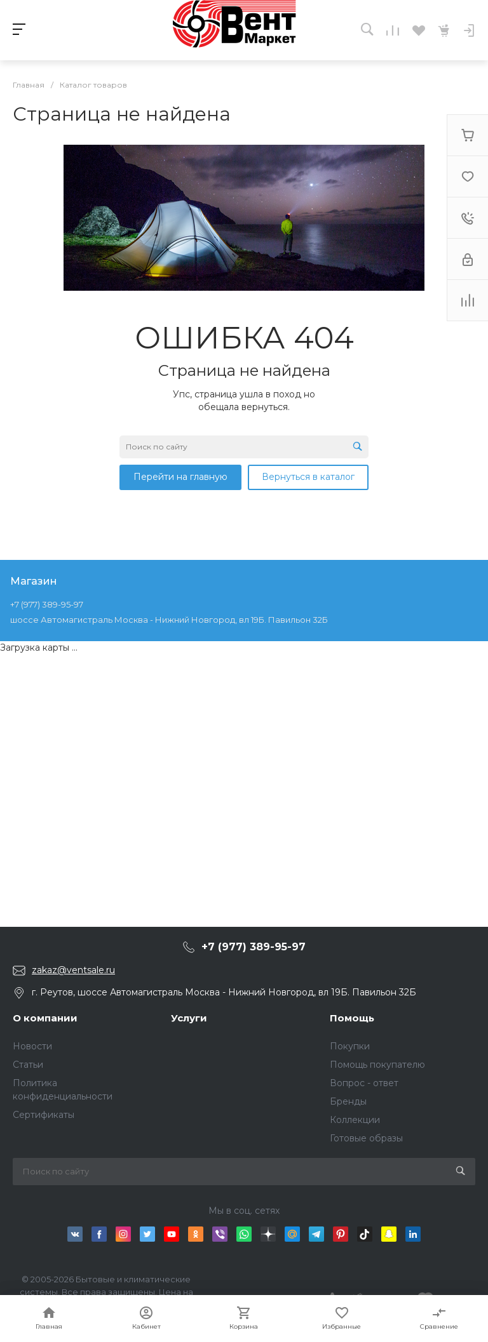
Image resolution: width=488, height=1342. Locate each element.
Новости (32, 1046)
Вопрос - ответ (364, 1083)
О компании (45, 1018)
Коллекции (355, 1120)
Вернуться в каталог (308, 476)
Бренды (348, 1101)
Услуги (189, 1018)
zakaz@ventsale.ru (73, 970)
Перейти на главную (180, 476)
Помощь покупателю (377, 1064)
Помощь (352, 1018)
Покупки (350, 1046)
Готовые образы (366, 1138)
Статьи (28, 1064)
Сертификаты (43, 1114)
